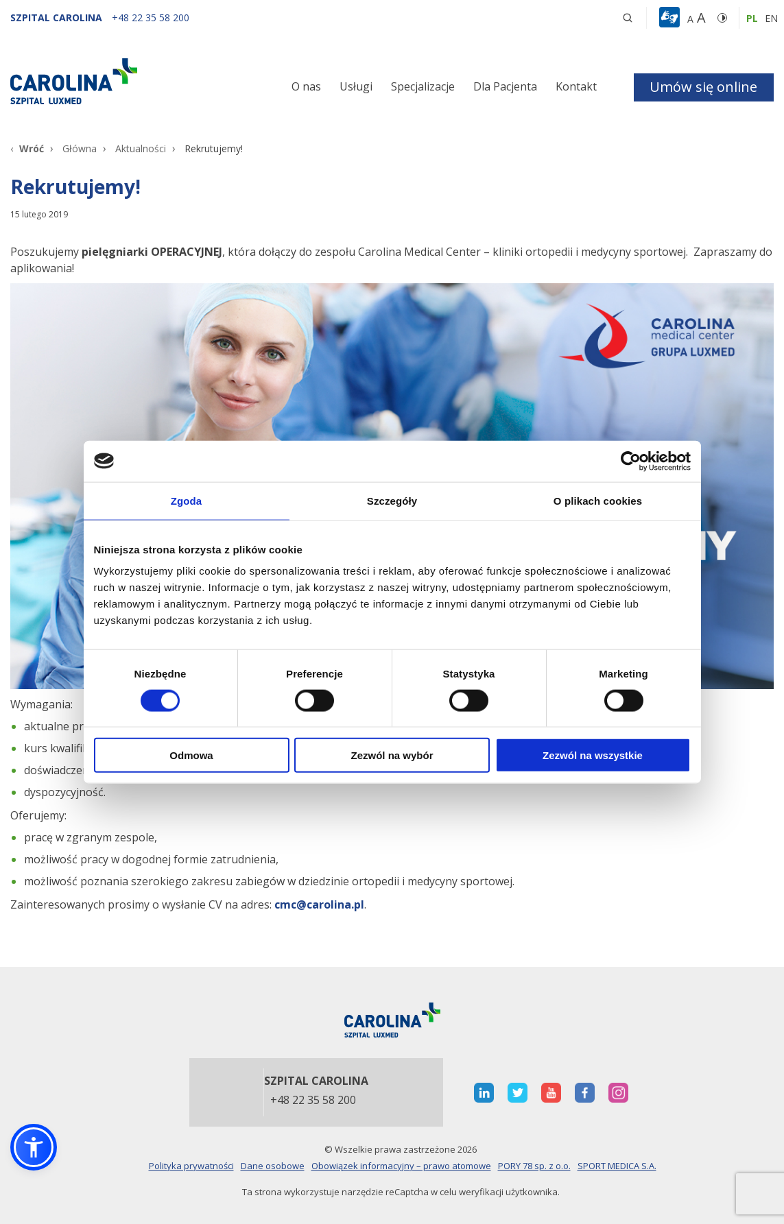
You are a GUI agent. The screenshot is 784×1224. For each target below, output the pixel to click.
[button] (671, 18)
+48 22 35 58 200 (313, 1100)
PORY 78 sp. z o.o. (534, 1166)
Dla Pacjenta (505, 86)
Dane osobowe (273, 1166)
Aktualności (140, 148)
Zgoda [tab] (186, 500)
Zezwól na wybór (392, 755)
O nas (306, 86)
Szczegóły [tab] (392, 500)
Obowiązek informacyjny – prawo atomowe (401, 1166)
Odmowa (191, 755)
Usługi (356, 86)
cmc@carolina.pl (319, 904)
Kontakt (576, 86)
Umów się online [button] (703, 86)
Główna (79, 148)
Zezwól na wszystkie (593, 755)
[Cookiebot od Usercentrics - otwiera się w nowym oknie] (631, 461)
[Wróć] (27, 148)
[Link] (130, 81)
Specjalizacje (423, 86)
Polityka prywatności (191, 1166)
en (771, 18)
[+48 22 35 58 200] (150, 17)
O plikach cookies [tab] (598, 500)
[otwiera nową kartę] (484, 1093)
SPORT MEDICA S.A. (617, 1166)
